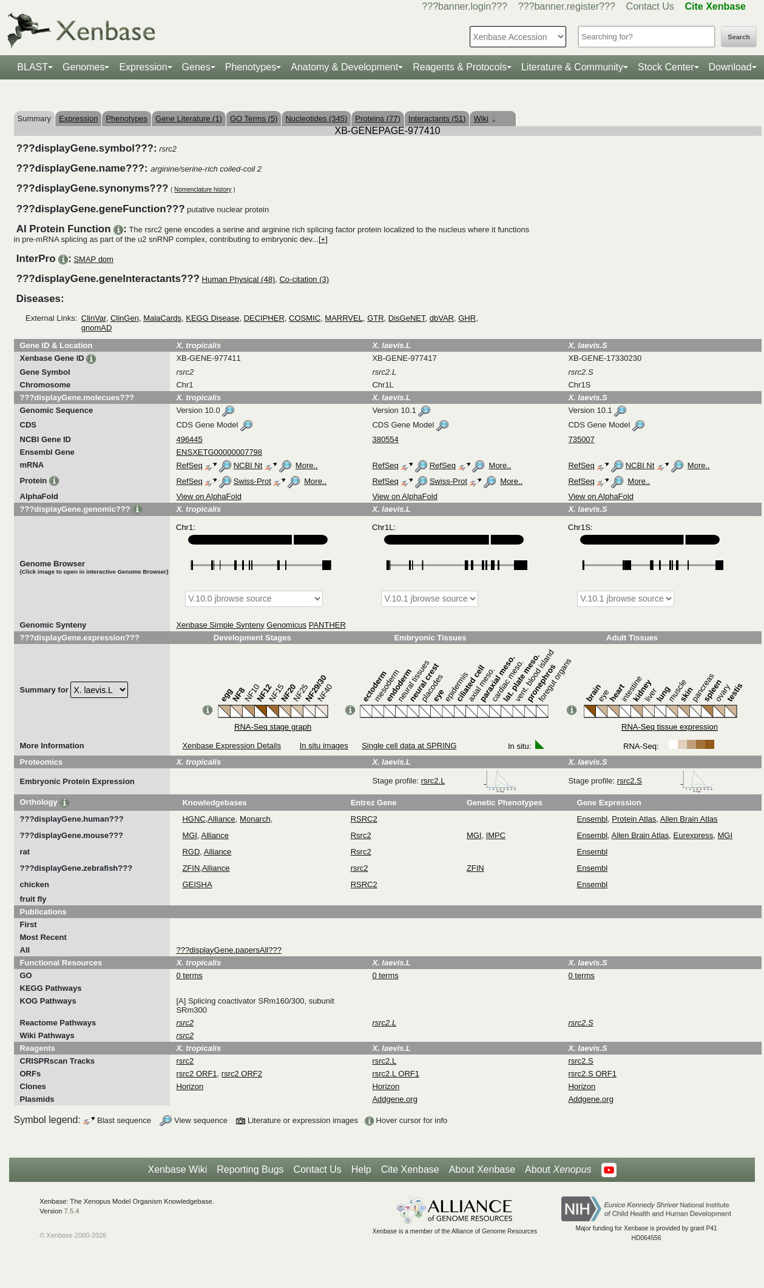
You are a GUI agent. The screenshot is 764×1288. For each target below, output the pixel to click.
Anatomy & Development (344, 67)
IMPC (496, 835)
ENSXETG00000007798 (219, 452)
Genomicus (286, 624)
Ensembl (592, 818)
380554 (385, 439)
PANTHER (327, 624)
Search (739, 37)
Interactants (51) (437, 118)
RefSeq (189, 465)
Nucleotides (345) (316, 118)
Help (361, 1169)
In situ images (324, 745)
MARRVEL (344, 318)
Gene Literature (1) (188, 118)
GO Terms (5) (254, 118)
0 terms (189, 975)
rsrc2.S (665, 780)
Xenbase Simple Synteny (220, 624)
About (558, 1169)
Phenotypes (251, 67)
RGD (191, 851)
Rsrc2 (361, 835)
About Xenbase (482, 1169)
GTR (375, 318)
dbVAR (442, 318)
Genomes (83, 67)
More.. (307, 465)
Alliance (221, 818)
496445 (189, 439)
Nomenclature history (202, 189)
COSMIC (304, 318)
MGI (189, 835)
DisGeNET (406, 318)
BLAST (32, 67)
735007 (581, 439)
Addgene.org (394, 1099)
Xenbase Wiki (177, 1169)
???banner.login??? (464, 6)
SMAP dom (93, 259)
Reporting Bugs (250, 1169)
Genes (196, 67)
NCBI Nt (248, 465)
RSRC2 (364, 818)
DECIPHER (264, 318)
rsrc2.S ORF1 (592, 1073)
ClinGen (124, 318)
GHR (467, 318)
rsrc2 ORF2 (241, 1073)
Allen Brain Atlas (689, 818)
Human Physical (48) (239, 279)
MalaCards (162, 318)
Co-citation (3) (304, 279)
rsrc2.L (468, 780)
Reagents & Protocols (460, 67)
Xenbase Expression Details (231, 745)
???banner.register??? (566, 6)
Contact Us (650, 6)
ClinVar (93, 318)
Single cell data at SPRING (409, 745)
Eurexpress (694, 835)
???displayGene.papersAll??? (228, 949)
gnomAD (96, 327)
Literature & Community (572, 67)
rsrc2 (359, 868)
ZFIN (191, 868)
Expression (143, 67)
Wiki (484, 118)
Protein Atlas (634, 818)
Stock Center (666, 67)
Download (730, 67)
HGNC (193, 818)
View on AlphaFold (208, 496)
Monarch (255, 818)
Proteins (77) (377, 118)
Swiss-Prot (252, 481)
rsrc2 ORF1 (196, 1073)
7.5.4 (71, 1211)
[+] (323, 239)
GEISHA (197, 884)
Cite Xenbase (410, 1169)
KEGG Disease (212, 318)
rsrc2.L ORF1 (395, 1073)
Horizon (189, 1086)
